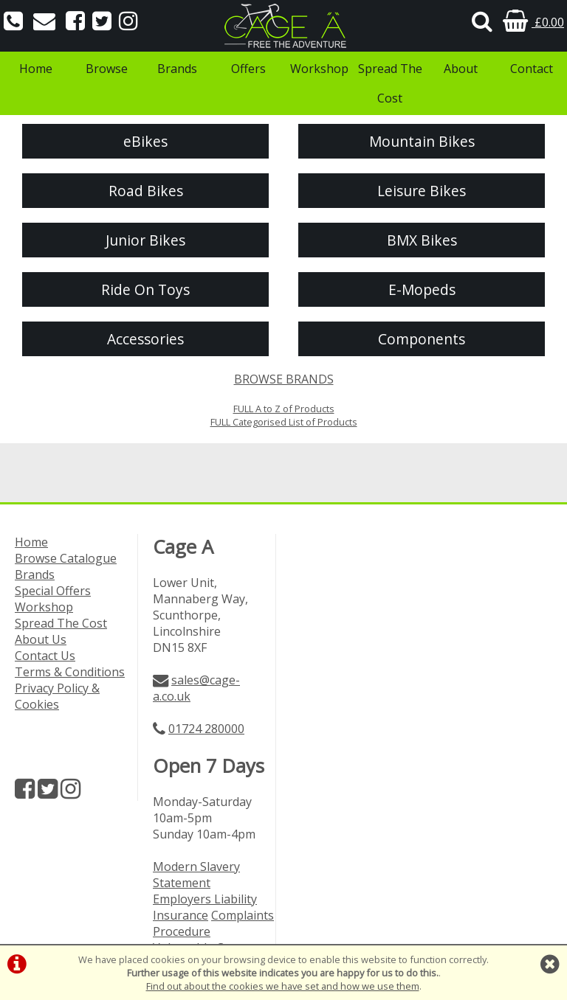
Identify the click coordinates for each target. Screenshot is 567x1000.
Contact (531, 68)
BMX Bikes (422, 240)
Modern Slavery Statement (196, 874)
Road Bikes (146, 191)
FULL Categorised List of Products (283, 421)
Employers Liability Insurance (205, 907)
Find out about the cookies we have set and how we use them (282, 986)
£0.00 (533, 22)
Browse (107, 68)
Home (35, 68)
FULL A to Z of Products (283, 408)
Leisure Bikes (421, 191)
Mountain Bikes (422, 141)
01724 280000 (206, 729)
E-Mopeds (422, 289)
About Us (40, 639)
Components (421, 339)
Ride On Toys (145, 289)
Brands (177, 68)
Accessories (145, 339)
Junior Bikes (145, 240)
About (461, 68)
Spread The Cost (390, 83)
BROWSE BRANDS (284, 379)
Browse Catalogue (66, 558)
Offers (248, 68)
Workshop (319, 68)
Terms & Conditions (70, 672)
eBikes (145, 141)
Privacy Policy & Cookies (57, 696)
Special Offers (53, 591)
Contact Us (45, 655)
